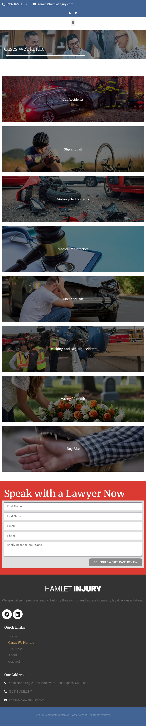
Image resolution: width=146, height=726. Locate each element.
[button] (73, 22)
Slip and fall (73, 149)
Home (12, 636)
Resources (15, 649)
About (12, 655)
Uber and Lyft (73, 299)
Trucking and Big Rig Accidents (73, 349)
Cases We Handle (21, 642)
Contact (14, 661)
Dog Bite (73, 449)
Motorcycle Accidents (73, 199)
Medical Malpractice (73, 249)
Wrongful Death (73, 399)
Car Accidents (73, 99)
